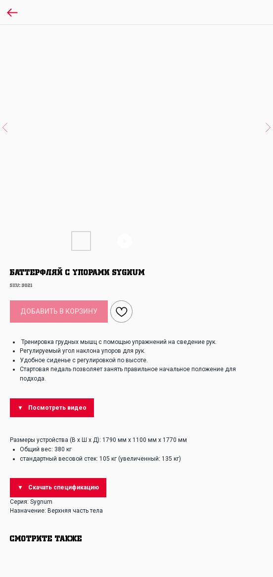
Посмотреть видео (57, 407)
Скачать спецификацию (63, 487)
